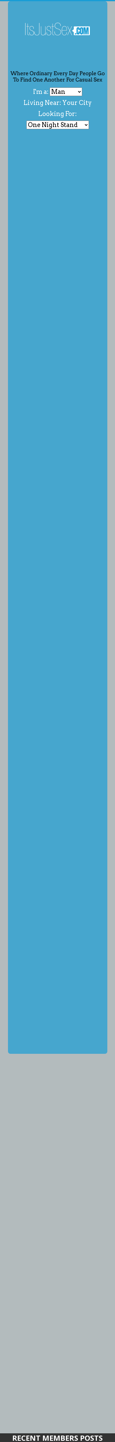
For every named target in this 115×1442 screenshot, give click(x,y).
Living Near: (42, 102)
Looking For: (57, 114)
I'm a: (41, 91)
